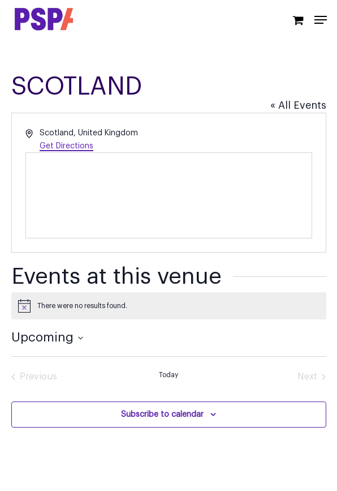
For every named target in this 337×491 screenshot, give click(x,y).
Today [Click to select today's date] (168, 375)
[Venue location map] (169, 195)
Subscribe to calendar (162, 415)
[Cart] (298, 19)
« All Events (298, 105)
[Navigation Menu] (320, 19)
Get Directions (66, 146)
